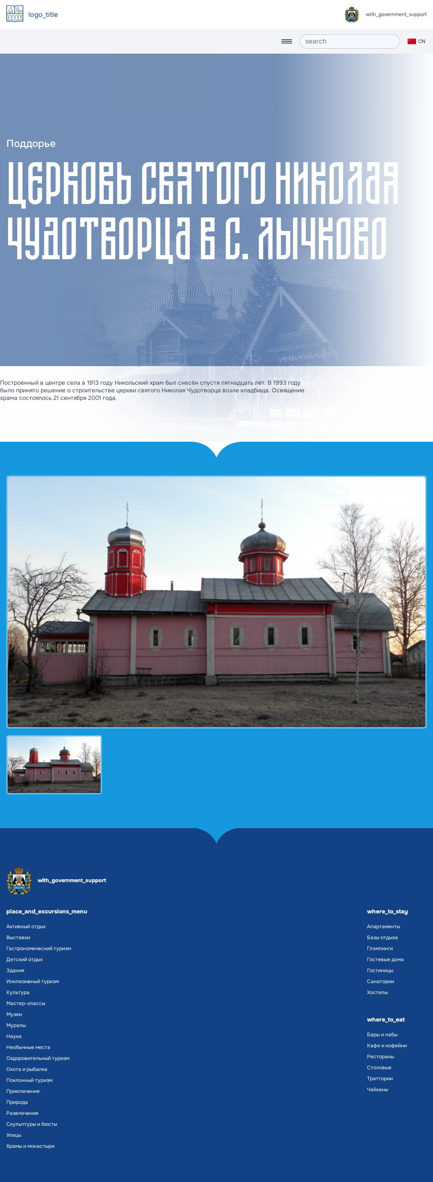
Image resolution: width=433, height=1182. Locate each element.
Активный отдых (26, 926)
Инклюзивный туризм (32, 981)
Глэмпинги (380, 948)
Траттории (380, 1078)
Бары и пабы (382, 1034)
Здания (15, 970)
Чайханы (377, 1089)
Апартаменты (383, 926)
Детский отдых (24, 959)
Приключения (22, 1091)
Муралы (16, 1025)
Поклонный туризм (29, 1080)
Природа (17, 1102)
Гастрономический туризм (38, 948)
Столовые (379, 1067)
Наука (14, 1036)
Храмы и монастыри (30, 1146)
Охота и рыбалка (26, 1069)
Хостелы (377, 992)
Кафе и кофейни (387, 1045)
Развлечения (22, 1113)
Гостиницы (380, 970)
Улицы (13, 1135)
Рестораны (380, 1056)
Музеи (14, 1014)
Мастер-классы (25, 1003)
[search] (350, 41)
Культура (18, 992)
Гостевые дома (385, 959)
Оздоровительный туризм (37, 1058)
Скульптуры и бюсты (31, 1124)
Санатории (380, 981)
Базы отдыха (382, 937)
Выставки (18, 937)
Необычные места (28, 1047)
